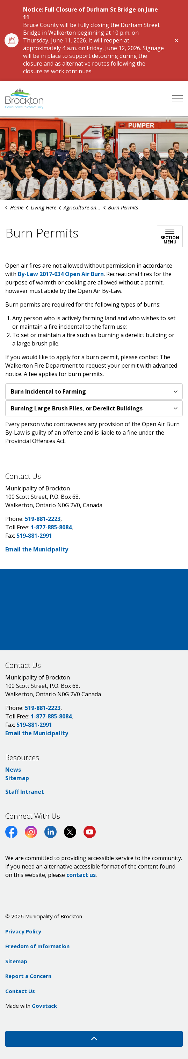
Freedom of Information (37, 946)
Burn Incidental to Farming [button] (48, 391)
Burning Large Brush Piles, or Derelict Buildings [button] (77, 408)
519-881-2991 (34, 535)
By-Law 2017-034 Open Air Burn (61, 274)
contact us (81, 875)
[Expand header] (177, 98)
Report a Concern (28, 975)
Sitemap (17, 778)
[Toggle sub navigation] (170, 236)
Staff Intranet (24, 792)
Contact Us (20, 990)
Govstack (44, 1005)
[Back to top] (94, 1039)
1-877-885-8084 (51, 527)
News (13, 769)
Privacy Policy (23, 931)
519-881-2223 (42, 519)
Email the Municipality (36, 549)
